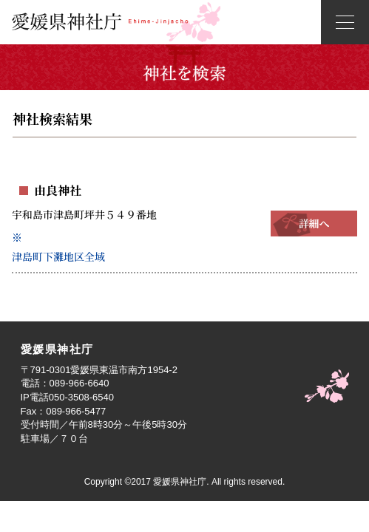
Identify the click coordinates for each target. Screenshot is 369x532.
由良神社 (57, 190)
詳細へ (314, 223)
